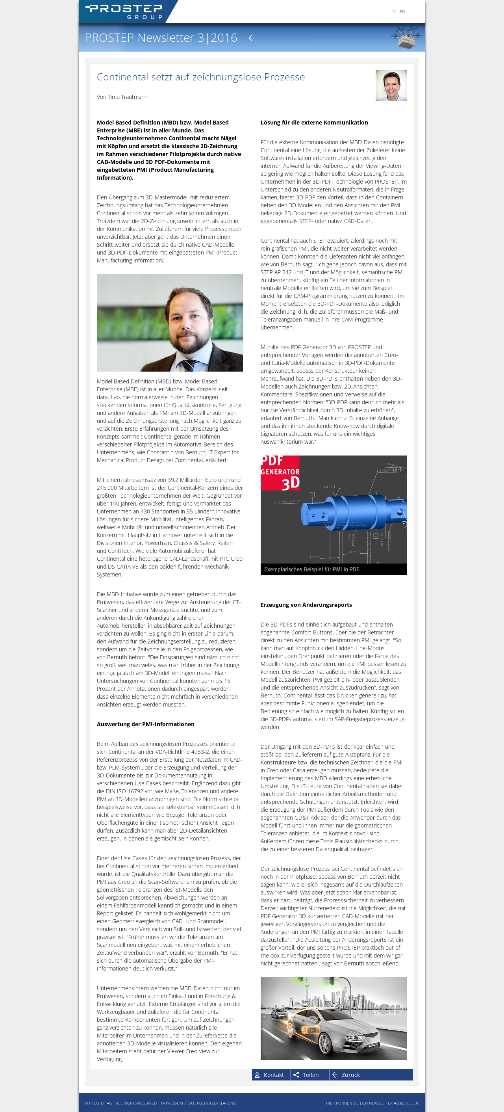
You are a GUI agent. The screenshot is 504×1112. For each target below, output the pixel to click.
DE (394, 11)
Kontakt (274, 1075)
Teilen (311, 1075)
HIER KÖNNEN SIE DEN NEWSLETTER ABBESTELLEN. (372, 1103)
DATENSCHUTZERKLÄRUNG (211, 1103)
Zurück (351, 1075)
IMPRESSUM (172, 1103)
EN (402, 11)
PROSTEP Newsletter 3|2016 (161, 37)
